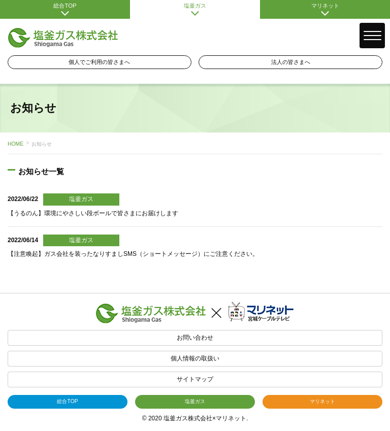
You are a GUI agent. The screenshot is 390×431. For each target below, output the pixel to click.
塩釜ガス (195, 9)
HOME (15, 144)
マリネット (325, 9)
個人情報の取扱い (195, 358)
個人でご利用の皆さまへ (99, 62)
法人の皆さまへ (290, 62)
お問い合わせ (195, 337)
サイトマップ (195, 379)
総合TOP (65, 9)
